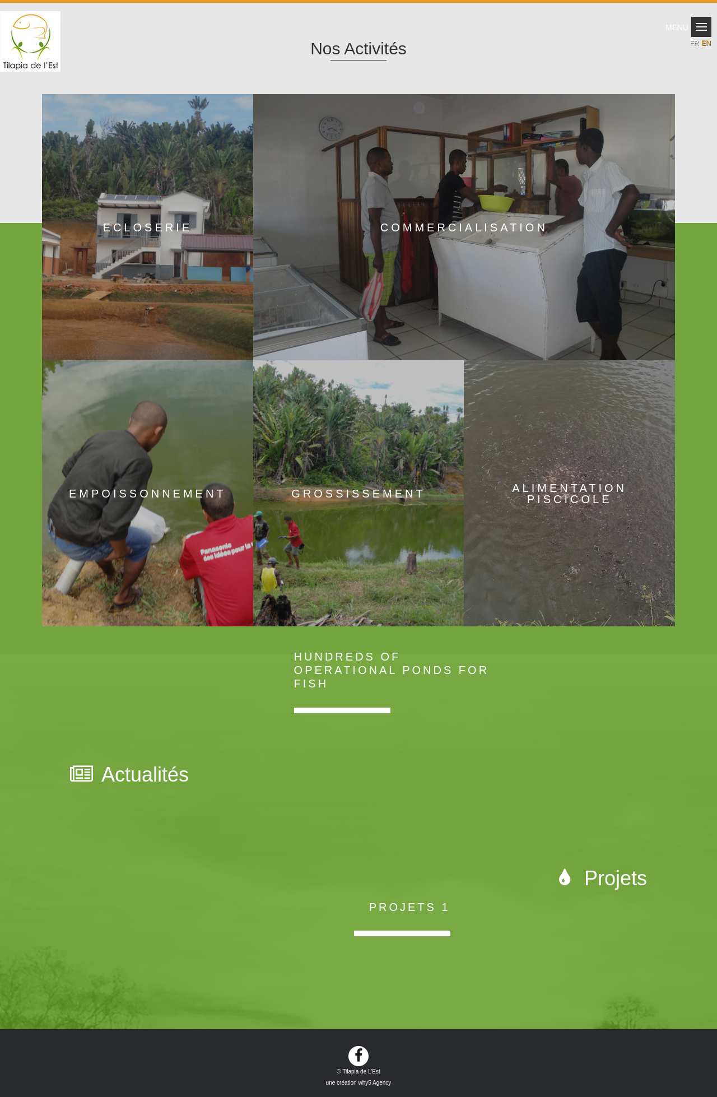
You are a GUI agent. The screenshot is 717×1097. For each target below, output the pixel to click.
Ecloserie (147, 227)
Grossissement (358, 493)
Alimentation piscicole (569, 493)
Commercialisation (464, 227)
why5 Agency (374, 1083)
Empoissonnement (147, 493)
